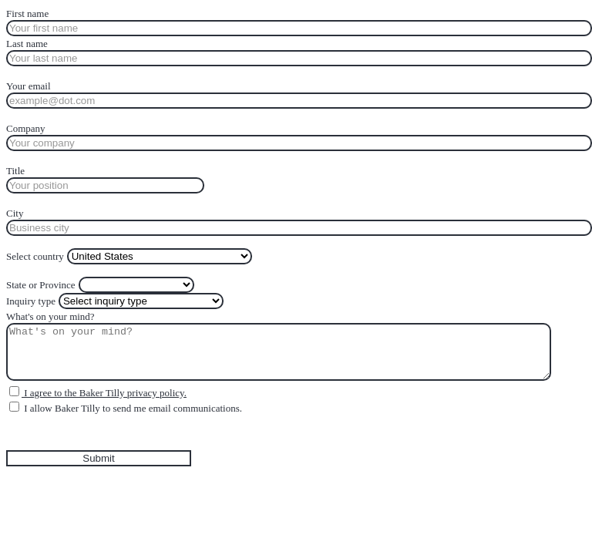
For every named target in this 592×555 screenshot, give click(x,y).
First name (27, 13)
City (14, 213)
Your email (28, 86)
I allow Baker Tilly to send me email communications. (132, 408)
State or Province (41, 285)
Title (15, 171)
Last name (27, 43)
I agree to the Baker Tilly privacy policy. (104, 393)
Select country (35, 256)
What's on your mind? (50, 316)
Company (25, 128)
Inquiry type (31, 301)
